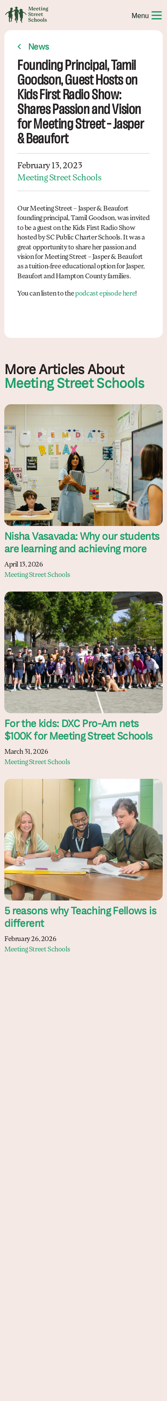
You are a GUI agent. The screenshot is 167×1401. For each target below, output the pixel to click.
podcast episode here (105, 293)
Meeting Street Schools (59, 178)
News (38, 47)
